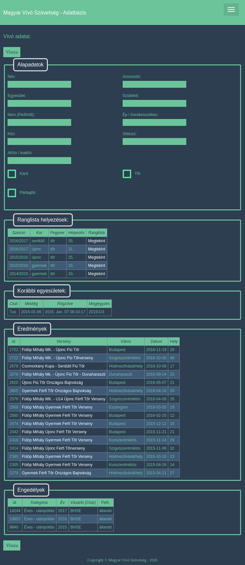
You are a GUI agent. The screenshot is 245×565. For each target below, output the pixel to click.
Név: (39, 81)
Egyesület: (39, 100)
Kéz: (39, 138)
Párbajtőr (22, 192)
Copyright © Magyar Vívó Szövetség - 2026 (123, 560)
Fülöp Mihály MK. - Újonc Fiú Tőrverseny (57, 358)
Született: (154, 100)
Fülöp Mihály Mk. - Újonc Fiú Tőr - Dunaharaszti (64, 374)
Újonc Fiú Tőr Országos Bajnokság (52, 382)
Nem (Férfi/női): (39, 119)
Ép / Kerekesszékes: (154, 119)
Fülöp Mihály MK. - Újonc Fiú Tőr (50, 349)
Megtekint (96, 241)
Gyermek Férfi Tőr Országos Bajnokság (56, 390)
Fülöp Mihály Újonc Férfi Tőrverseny (53, 448)
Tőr (132, 173)
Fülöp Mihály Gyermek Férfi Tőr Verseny (57, 407)
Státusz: (154, 138)
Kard (18, 173)
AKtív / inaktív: (39, 157)
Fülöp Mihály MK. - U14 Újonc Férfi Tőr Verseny (64, 399)
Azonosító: (154, 81)
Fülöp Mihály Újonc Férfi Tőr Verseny (54, 432)
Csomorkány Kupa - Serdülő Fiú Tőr (53, 366)
